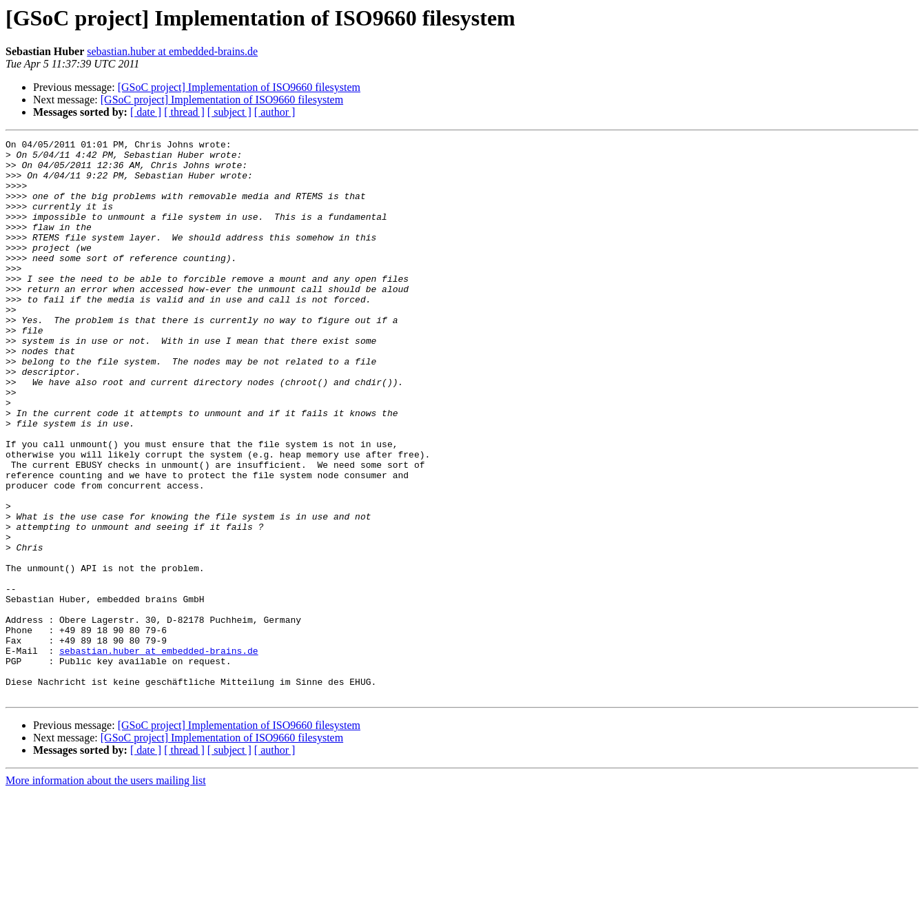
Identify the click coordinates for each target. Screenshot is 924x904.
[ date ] (145, 112)
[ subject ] (229, 112)
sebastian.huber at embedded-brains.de (172, 51)
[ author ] (275, 112)
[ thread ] (184, 112)
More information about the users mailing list (106, 892)
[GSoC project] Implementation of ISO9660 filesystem (239, 87)
